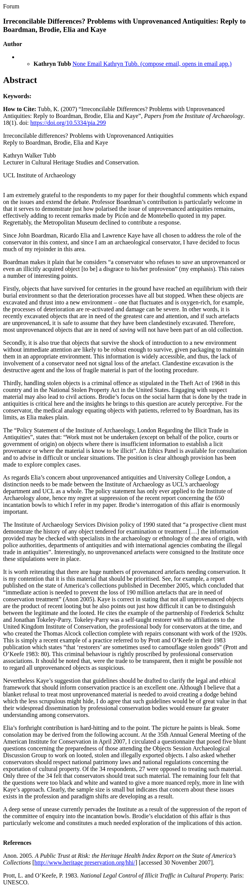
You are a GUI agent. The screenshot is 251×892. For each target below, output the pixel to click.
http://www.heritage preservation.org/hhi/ (84, 862)
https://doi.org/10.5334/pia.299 (68, 122)
